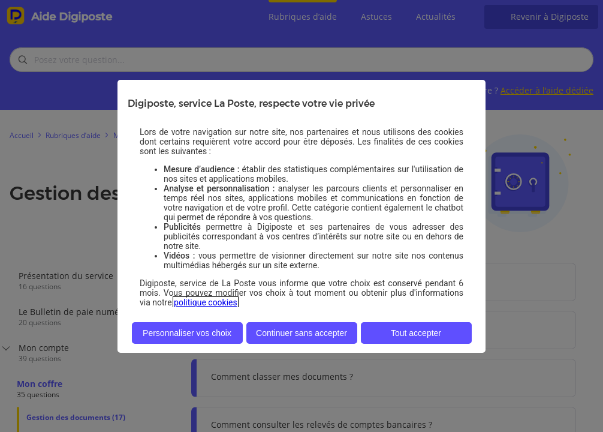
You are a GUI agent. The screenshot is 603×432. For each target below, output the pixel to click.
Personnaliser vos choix (187, 333)
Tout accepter (416, 333)
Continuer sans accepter (301, 333)
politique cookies (205, 302)
